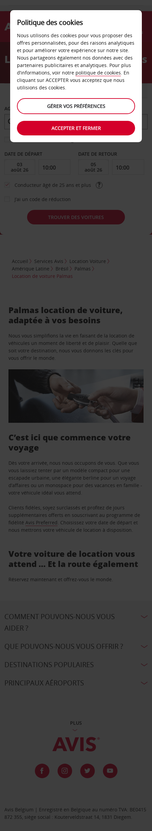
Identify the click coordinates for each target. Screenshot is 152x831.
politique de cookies (98, 72)
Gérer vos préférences (76, 106)
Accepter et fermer (76, 128)
